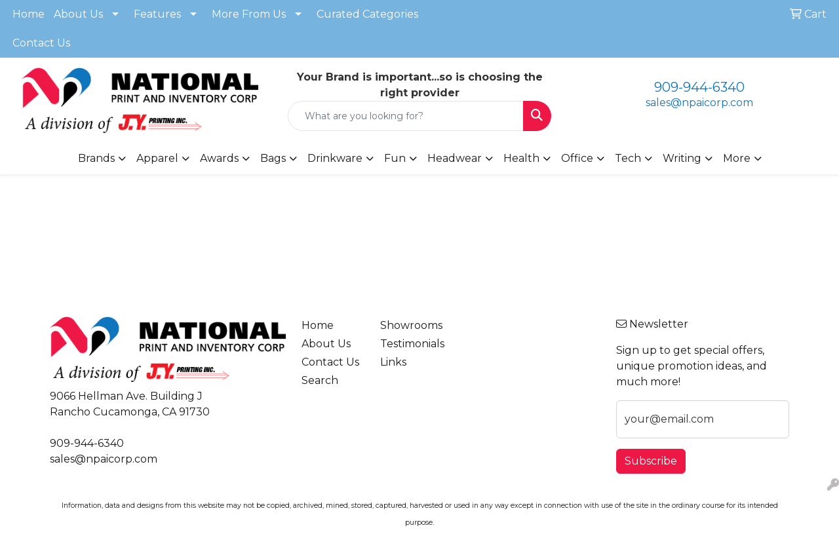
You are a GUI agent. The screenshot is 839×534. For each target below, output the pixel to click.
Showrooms (411, 325)
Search (320, 380)
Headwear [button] (454, 158)
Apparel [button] (157, 158)
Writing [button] (682, 158)
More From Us (249, 14)
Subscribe (651, 461)
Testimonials (411, 343)
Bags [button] (273, 158)
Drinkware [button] (334, 158)
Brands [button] (96, 158)
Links (393, 362)
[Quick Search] (406, 116)
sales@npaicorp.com (699, 102)
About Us (78, 14)
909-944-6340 (699, 87)
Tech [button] (628, 158)
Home (28, 14)
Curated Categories (367, 14)
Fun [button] (395, 158)
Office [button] (577, 158)
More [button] (737, 158)
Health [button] (521, 158)
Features (157, 14)
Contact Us (41, 43)
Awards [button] (219, 158)
